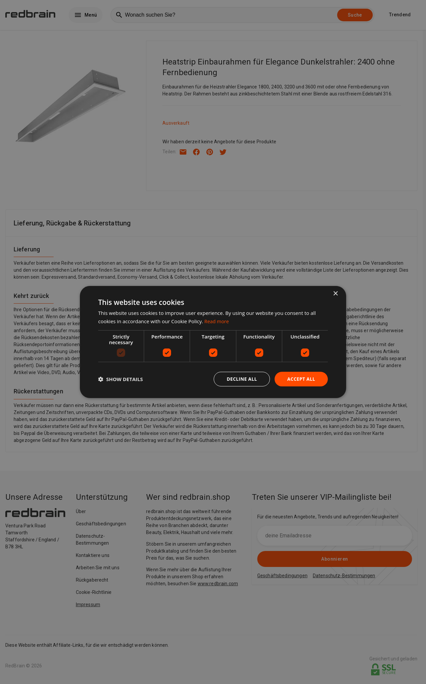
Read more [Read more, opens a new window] (217, 321)
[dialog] (213, 342)
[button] (120, 379)
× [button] (335, 293)
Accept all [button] (301, 379)
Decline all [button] (241, 379)
